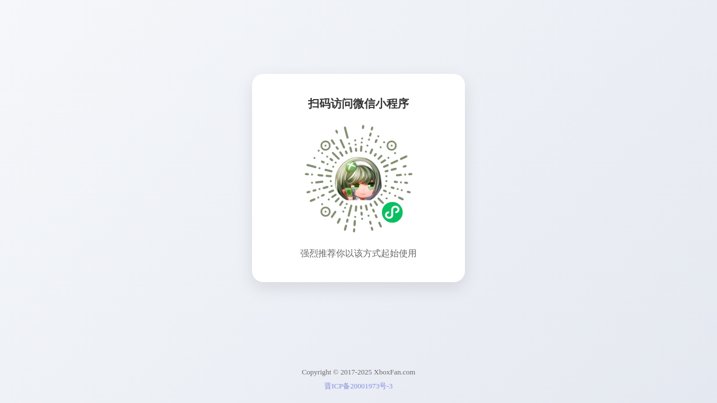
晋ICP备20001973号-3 (358, 386)
